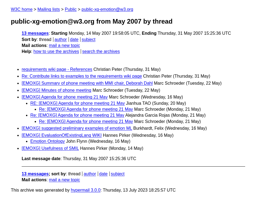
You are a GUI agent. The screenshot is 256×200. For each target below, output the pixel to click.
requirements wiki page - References (57, 69)
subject (88, 39)
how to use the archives (56, 51)
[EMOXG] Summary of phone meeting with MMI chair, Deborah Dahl (87, 83)
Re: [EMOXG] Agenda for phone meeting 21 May (86, 109)
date (74, 39)
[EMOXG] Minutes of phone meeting (56, 90)
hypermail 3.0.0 (85, 190)
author (60, 39)
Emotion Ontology (47, 141)
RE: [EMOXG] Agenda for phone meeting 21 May (77, 103)
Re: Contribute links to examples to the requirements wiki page (82, 76)
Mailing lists (48, 9)
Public (71, 9)
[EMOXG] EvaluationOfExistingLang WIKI (62, 135)
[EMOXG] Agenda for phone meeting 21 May (65, 97)
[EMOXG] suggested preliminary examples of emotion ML (77, 128)
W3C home (22, 9)
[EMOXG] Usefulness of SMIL (50, 148)
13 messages (35, 33)
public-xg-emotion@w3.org (107, 9)
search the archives (101, 51)
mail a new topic (64, 45)
